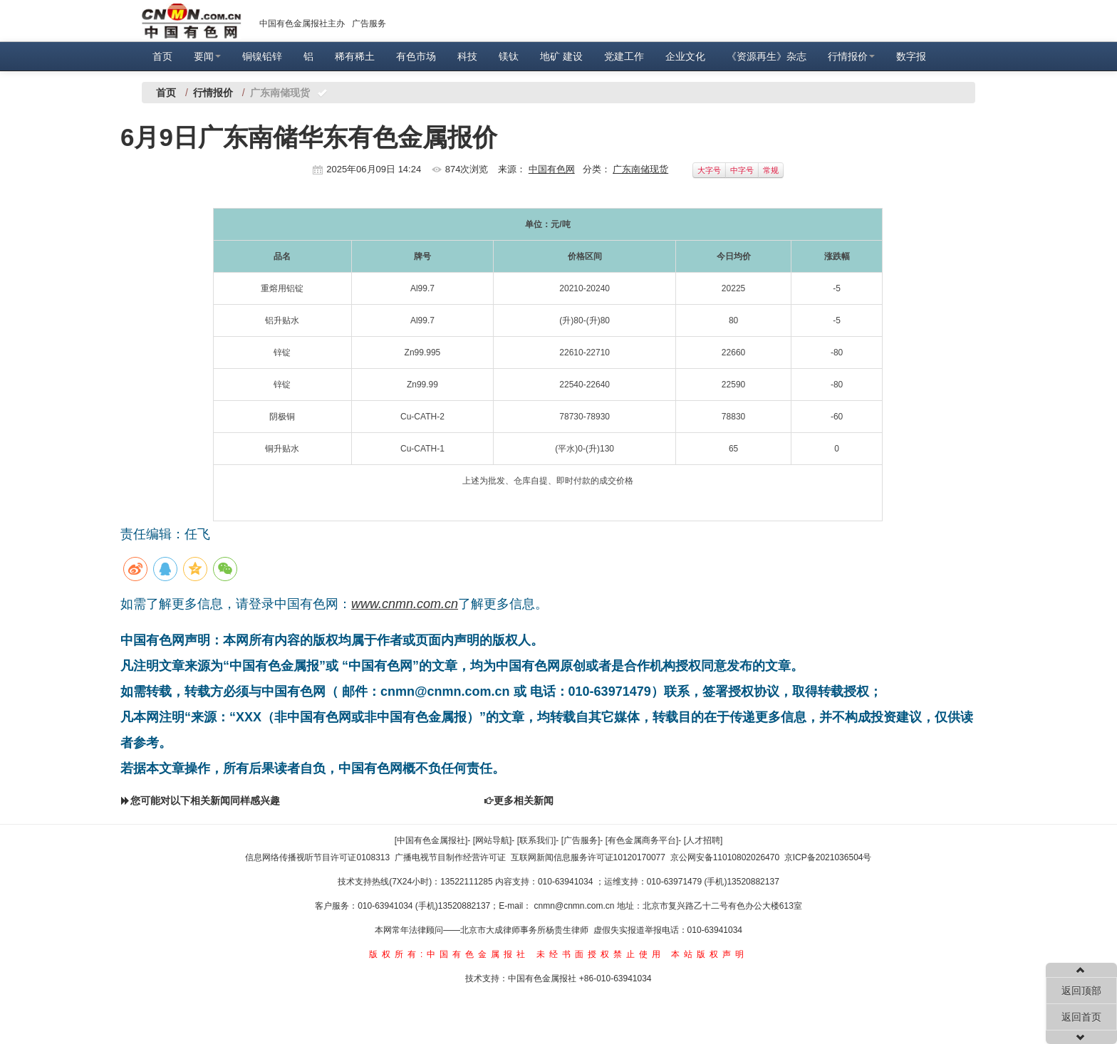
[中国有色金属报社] (431, 840)
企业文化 (685, 56)
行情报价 (851, 56)
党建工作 (624, 56)
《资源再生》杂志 (766, 56)
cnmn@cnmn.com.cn (575, 906)
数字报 (911, 56)
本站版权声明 (709, 954)
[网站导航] (492, 840)
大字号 (709, 170)
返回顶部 (1081, 990)
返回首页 (1081, 1017)
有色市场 (416, 56)
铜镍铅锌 (262, 56)
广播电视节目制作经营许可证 (450, 857)
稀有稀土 (355, 56)
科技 (467, 56)
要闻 (207, 56)
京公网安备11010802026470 (724, 857)
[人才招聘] (703, 840)
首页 (162, 56)
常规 (771, 170)
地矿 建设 (561, 56)
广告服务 (369, 23)
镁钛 (509, 56)
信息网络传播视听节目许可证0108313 (317, 857)
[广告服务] (581, 840)
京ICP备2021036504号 (828, 857)
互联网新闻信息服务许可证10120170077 (588, 857)
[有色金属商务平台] (642, 840)
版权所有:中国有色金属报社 (449, 954)
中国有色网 (552, 169)
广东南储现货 (640, 169)
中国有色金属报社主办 (302, 23)
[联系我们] (536, 840)
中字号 (742, 170)
